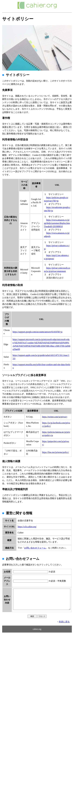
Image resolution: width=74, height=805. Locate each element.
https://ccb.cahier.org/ (27, 526)
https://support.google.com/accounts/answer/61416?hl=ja (37, 332)
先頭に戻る (64, 645)
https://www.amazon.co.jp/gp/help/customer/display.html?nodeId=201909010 (57, 223)
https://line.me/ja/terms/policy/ (55, 452)
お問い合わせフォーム (35, 548)
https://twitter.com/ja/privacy (54, 417)
